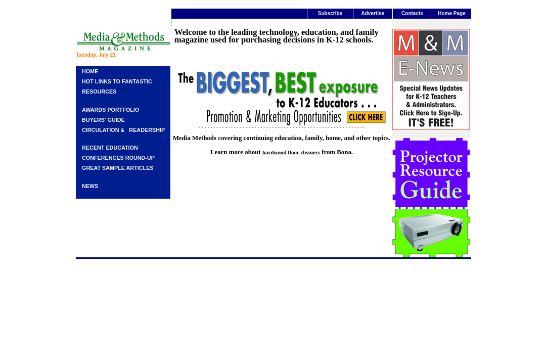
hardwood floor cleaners (291, 152)
